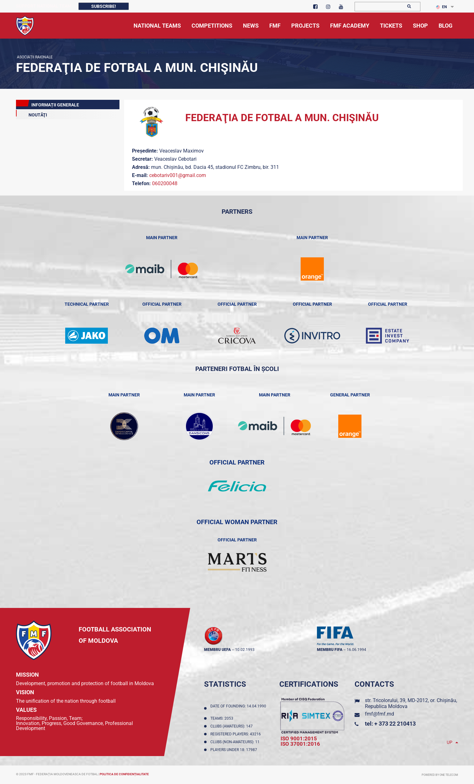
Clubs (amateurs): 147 (232, 726)
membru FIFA (329, 649)
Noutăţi (31, 113)
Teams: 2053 (222, 718)
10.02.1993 (245, 649)
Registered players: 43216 (236, 734)
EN (441, 7)
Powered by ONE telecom (440, 774)
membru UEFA (217, 649)
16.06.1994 (356, 649)
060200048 (164, 183)
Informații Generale (47, 103)
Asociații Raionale (34, 57)
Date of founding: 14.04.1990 (238, 708)
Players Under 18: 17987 (234, 750)
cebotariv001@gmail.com (177, 175)
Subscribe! (103, 6)
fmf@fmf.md (379, 714)
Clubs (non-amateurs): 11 (235, 742)
